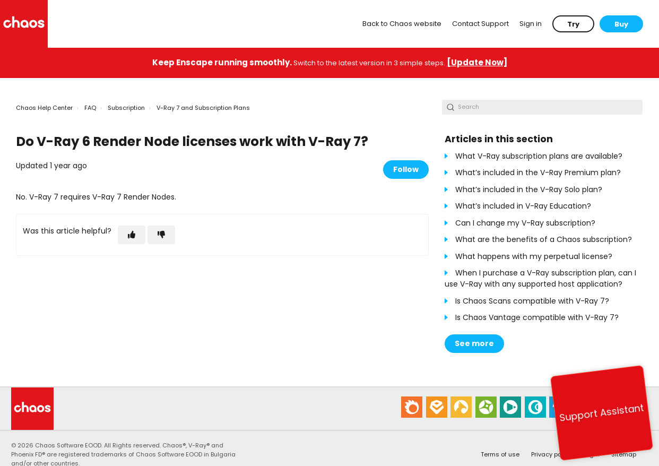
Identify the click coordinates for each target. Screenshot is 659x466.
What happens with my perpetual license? (533, 256)
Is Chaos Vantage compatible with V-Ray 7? (537, 317)
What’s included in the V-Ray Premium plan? (538, 172)
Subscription (126, 107)
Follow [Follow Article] (406, 169)
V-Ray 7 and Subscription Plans (203, 107)
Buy (621, 24)
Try (573, 24)
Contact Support (480, 24)
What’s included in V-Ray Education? (523, 206)
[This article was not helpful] (161, 235)
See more (474, 343)
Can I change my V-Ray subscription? (525, 223)
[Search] (542, 107)
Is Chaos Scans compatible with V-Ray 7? (532, 301)
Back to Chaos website (401, 24)
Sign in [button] (530, 24)
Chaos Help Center (44, 107)
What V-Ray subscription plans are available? (538, 156)
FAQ (90, 107)
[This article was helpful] (131, 235)
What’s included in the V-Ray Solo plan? (528, 189)
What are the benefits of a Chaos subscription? (543, 239)
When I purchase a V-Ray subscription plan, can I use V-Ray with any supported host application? (540, 278)
